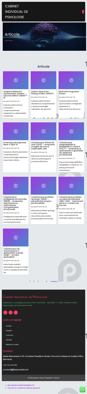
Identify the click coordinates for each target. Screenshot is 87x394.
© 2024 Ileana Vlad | (36, 378)
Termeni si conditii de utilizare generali (23, 388)
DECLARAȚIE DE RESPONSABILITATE (20, 385)
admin (8, 101)
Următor (54, 281)
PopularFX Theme (52, 378)
